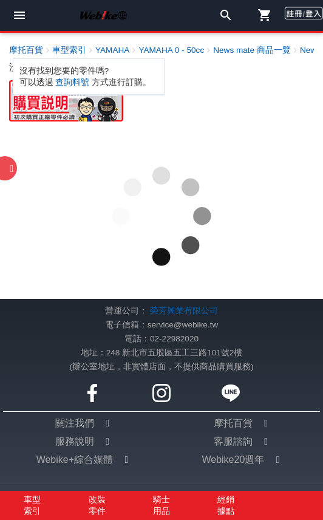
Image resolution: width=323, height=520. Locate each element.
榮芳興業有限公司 (184, 310)
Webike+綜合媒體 (74, 459)
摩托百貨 (233, 423)
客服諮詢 (233, 441)
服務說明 (74, 441)
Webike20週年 (233, 459)
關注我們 (74, 423)
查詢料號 (72, 82)
